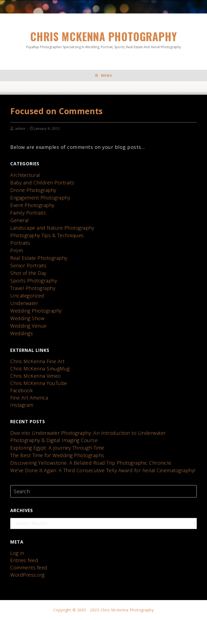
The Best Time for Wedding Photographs (57, 455)
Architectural (25, 175)
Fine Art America (29, 397)
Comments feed (28, 567)
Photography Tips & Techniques (47, 235)
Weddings (21, 333)
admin (20, 128)
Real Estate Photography (38, 258)
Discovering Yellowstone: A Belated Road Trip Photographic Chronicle (90, 463)
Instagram (21, 405)
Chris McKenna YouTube (38, 383)
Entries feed (24, 560)
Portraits (20, 243)
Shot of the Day (28, 273)
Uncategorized (27, 295)
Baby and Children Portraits (42, 182)
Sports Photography (33, 280)
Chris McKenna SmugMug (40, 368)
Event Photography (32, 205)
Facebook (21, 390)
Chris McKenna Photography (103, 39)
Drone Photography (33, 190)
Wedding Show (27, 318)
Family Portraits (28, 212)
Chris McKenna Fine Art (37, 361)
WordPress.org (27, 575)
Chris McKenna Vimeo (35, 376)
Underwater (24, 303)
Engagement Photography (40, 197)
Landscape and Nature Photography (52, 228)
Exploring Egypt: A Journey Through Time (57, 447)
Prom (16, 250)
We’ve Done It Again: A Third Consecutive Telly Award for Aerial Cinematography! (102, 470)
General (19, 220)
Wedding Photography (36, 310)
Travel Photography (32, 288)
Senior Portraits (28, 265)
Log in (17, 553)
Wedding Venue (28, 326)
